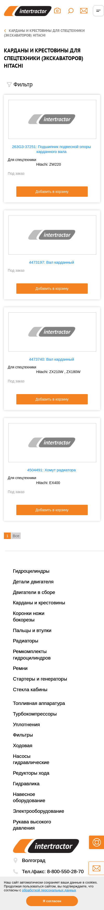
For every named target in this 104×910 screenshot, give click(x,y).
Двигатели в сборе (34, 592)
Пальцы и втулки (32, 630)
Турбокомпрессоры (35, 714)
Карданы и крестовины (39, 602)
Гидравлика (26, 783)
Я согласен (52, 901)
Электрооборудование (38, 811)
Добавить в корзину (52, 192)
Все (16, 536)
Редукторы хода (31, 773)
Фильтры (23, 735)
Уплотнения (26, 724)
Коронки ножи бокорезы (28, 616)
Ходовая (22, 745)
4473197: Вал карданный (51, 262)
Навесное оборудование (29, 797)
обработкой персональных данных (49, 890)
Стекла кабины (30, 689)
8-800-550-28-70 (65, 871)
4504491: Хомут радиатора (51, 470)
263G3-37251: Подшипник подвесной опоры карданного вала (51, 149)
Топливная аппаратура (39, 703)
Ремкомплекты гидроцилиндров (32, 655)
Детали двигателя (33, 581)
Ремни (20, 668)
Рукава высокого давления (32, 825)
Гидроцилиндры (31, 571)
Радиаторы (25, 640)
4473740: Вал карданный (51, 359)
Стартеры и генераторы (40, 679)
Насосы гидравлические (31, 759)
